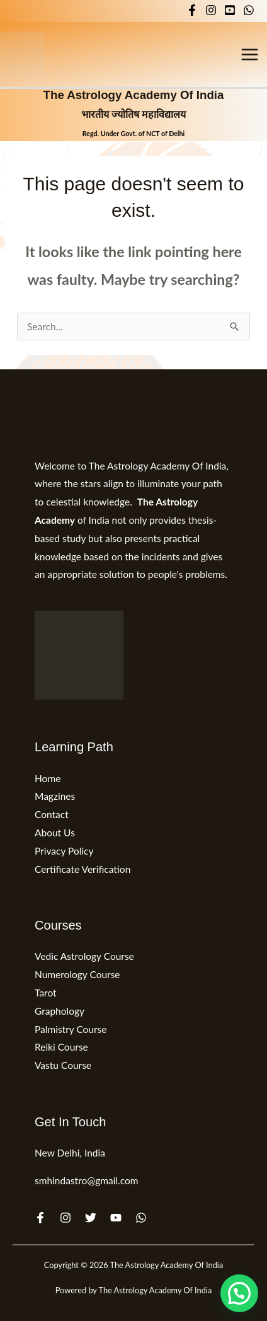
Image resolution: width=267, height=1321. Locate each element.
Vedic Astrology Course (84, 956)
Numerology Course (77, 974)
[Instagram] (211, 10)
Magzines (55, 796)
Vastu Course (63, 1065)
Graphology (59, 1011)
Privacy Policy (64, 851)
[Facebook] (192, 10)
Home (47, 778)
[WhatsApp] (248, 10)
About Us (55, 832)
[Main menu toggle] (250, 54)
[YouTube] (230, 10)
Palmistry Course (71, 1029)
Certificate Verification (82, 869)
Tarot (46, 992)
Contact (52, 814)
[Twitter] (90, 1217)
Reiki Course (61, 1047)
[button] (239, 1293)
